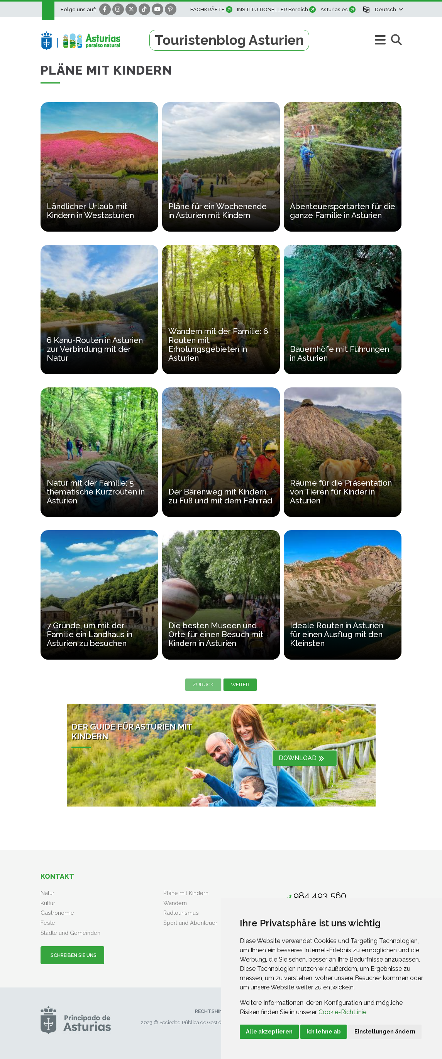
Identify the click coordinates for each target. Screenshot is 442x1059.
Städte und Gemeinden (70, 932)
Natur (47, 893)
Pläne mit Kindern (185, 893)
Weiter (240, 684)
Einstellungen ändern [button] (384, 1031)
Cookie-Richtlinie (342, 1012)
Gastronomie (57, 912)
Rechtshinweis (215, 1011)
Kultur (48, 903)
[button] (388, 9)
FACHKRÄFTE (207, 9)
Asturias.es (334, 9)
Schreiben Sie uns (72, 955)
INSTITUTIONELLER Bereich (272, 9)
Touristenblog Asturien (229, 40)
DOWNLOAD (301, 758)
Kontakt (57, 876)
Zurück (203, 684)
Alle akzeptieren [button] (269, 1031)
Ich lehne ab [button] (323, 1031)
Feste (48, 922)
